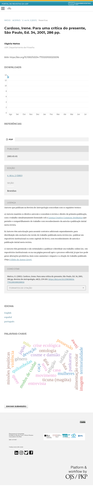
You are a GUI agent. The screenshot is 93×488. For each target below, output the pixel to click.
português (9, 321)
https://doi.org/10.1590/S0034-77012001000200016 (34, 57)
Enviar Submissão (16, 406)
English (7, 312)
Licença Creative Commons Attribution (65, 217)
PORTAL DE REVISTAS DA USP (15, 4)
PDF (10, 139)
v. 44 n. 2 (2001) (29, 20)
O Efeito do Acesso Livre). (20, 259)
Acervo (16, 20)
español (8, 317)
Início (7, 20)
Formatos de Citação (20, 288)
